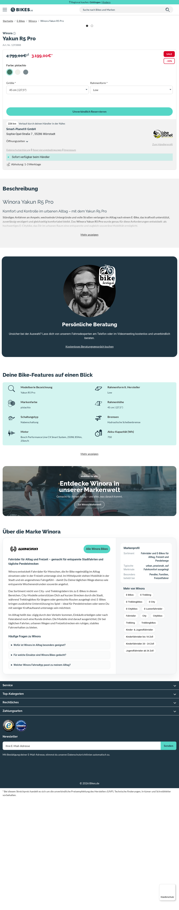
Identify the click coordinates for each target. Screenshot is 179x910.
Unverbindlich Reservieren (89, 223)
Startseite (8, 20)
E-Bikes (21, 20)
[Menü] (173, 886)
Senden (168, 857)
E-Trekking (145, 706)
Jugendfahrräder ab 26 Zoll (140, 762)
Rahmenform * (99, 194)
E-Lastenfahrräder (153, 720)
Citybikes (157, 727)
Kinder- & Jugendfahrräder (139, 741)
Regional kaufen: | (90, 2)
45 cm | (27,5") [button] (17, 201)
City (144, 727)
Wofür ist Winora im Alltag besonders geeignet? (40, 756)
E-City (152, 713)
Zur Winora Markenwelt (89, 616)
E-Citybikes (131, 720)
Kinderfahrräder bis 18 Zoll (139, 748)
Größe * (11, 194)
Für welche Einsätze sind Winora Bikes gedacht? (40, 766)
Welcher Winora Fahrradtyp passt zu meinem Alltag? (42, 776)
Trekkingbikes (148, 734)
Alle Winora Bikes (97, 660)
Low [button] (95, 201)
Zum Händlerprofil (162, 255)
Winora (32, 20)
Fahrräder (131, 727)
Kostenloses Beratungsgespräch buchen (90, 458)
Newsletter (10, 848)
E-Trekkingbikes (134, 713)
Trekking (130, 734)
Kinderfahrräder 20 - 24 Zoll (140, 755)
